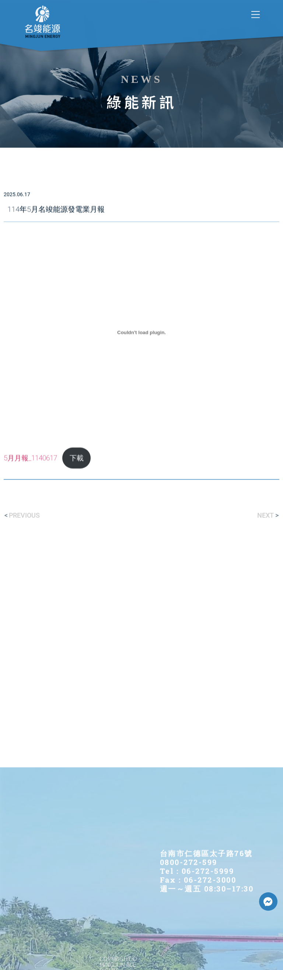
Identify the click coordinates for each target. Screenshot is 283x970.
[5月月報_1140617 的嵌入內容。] (141, 385)
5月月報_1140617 (30, 511)
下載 (77, 511)
